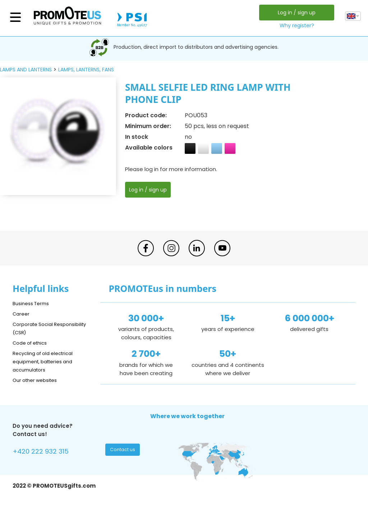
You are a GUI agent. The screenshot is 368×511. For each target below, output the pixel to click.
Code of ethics (33, 342)
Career (22, 313)
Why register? (295, 25)
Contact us (123, 451)
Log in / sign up (295, 12)
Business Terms (33, 303)
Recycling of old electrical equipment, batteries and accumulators (47, 361)
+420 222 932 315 (45, 452)
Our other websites (38, 380)
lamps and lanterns (26, 69)
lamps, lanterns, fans (86, 69)
